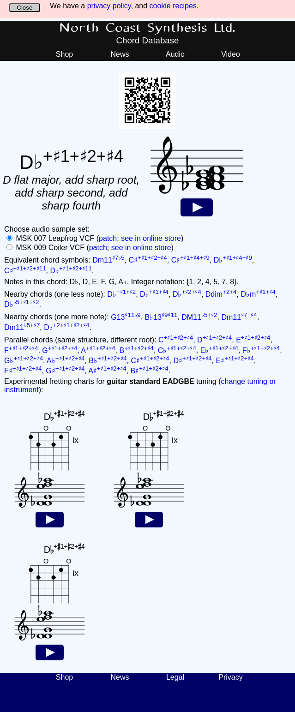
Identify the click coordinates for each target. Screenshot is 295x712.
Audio (175, 54)
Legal (175, 677)
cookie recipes (173, 6)
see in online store (151, 238)
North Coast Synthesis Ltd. (147, 28)
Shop (64, 54)
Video (230, 54)
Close (24, 7)
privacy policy (109, 6)
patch (108, 238)
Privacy (230, 677)
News (119, 54)
